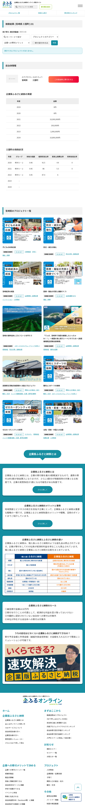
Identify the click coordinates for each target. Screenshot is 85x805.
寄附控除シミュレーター (14, 739)
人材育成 (16, 299)
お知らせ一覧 (52, 756)
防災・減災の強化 (50, 247)
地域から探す (42, 13)
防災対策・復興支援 (72, 254)
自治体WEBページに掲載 (14, 785)
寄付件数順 (14, 32)
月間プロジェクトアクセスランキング (61, 726)
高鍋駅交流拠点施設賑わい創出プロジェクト (19, 385)
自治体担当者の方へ (12, 731)
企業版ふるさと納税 (13, 715)
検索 (54, 43)
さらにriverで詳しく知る (14, 743)
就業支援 (46, 438)
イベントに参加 (11, 792)
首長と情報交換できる (13, 781)
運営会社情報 (52, 796)
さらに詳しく (43, 489)
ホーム (6, 710)
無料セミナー (52, 749)
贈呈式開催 (9, 777)
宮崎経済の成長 (8, 291)
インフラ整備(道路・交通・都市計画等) (23, 394)
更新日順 (23, 32)
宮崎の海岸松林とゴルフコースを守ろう (17, 335)
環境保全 (5, 349)
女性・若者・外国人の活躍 (53, 429)
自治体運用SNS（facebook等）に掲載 (19, 800)
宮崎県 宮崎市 (7, 252)
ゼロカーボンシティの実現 (12, 429)
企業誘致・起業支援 (31, 296)
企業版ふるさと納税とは (14, 720)
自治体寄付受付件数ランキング (58, 730)
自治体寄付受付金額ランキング (58, 734)
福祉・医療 (6, 255)
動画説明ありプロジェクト (57, 715)
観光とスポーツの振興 (51, 385)
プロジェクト (51, 765)
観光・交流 (6, 394)
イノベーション (8, 299)
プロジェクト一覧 (14, 13)
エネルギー (28, 434)
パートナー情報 (52, 800)
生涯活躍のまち (71, 296)
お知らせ (49, 744)
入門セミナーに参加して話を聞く (59, 738)
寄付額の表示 (45, 7)
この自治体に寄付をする (64, 79)
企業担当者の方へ (11, 735)
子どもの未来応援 (9, 247)
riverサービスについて (13, 727)
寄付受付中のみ (40, 42)
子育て (34, 252)
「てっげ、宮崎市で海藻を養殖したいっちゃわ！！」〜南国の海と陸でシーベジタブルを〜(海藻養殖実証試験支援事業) (62, 338)
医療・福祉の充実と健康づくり (55, 291)
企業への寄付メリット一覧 (15, 770)
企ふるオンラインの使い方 (15, 724)
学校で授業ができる (12, 789)
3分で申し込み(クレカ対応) (57, 719)
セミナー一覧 (52, 753)
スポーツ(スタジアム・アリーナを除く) (27, 346)
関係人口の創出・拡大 (32, 390)
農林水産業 (53, 349)
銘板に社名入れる (11, 796)
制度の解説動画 (52, 803)
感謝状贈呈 (9, 773)
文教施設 (28, 252)
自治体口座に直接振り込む (57, 722)
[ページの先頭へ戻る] (77, 786)
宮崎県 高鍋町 (7, 390)
